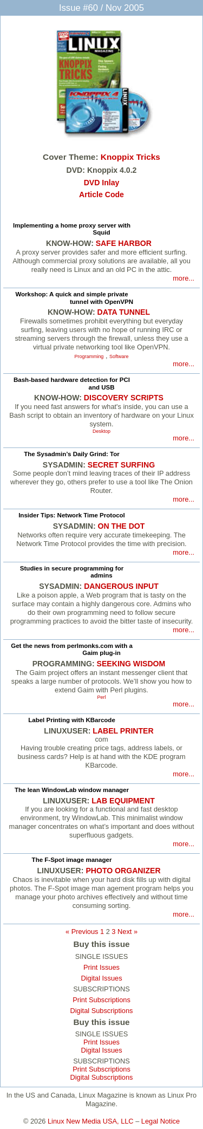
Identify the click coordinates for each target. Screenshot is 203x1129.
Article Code (101, 194)
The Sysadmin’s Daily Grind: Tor (72, 454)
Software (118, 356)
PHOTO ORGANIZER (123, 870)
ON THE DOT (121, 526)
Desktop (101, 431)
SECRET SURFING (121, 464)
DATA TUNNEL (123, 312)
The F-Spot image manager (72, 860)
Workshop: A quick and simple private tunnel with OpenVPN (74, 298)
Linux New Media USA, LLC (91, 1121)
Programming (89, 356)
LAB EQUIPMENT (123, 800)
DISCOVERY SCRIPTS (123, 397)
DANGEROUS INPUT (121, 586)
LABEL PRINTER (123, 730)
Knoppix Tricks (130, 156)
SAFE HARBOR (124, 243)
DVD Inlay (102, 182)
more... (183, 278)
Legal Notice (160, 1121)
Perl (101, 697)
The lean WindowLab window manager (72, 790)
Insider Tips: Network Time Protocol (71, 515)
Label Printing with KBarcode (71, 720)
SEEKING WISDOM (131, 663)
